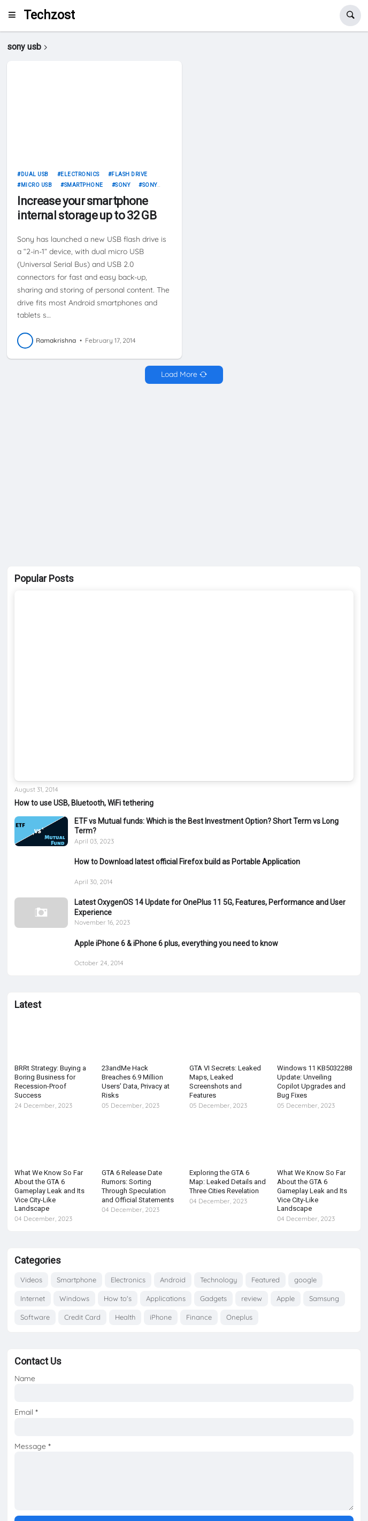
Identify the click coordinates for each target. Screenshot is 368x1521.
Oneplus (239, 1317)
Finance (199, 1317)
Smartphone (83, 185)
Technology (218, 1279)
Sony (122, 185)
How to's (118, 1298)
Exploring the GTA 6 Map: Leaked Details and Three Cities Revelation (227, 1182)
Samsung (324, 1298)
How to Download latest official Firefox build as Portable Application (187, 861)
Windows (74, 1298)
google (305, 1279)
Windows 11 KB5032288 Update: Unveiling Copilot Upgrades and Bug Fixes (314, 1081)
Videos (31, 1279)
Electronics (79, 174)
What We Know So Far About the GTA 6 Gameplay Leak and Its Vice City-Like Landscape (49, 1191)
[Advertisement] (184, 475)
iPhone (161, 1317)
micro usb (36, 185)
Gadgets (213, 1298)
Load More (179, 374)
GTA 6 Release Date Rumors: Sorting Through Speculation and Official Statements (138, 1186)
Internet (32, 1298)
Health (125, 1317)
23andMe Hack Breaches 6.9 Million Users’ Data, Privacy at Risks (136, 1081)
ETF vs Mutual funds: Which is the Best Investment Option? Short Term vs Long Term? (206, 826)
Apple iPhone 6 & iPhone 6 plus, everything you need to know (176, 943)
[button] (15, 15)
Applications (166, 1298)
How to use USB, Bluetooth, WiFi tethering (84, 803)
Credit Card (82, 1317)
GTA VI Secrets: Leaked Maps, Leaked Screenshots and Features (225, 1081)
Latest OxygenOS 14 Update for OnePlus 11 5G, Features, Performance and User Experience (210, 907)
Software (35, 1317)
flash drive (129, 174)
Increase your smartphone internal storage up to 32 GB (86, 208)
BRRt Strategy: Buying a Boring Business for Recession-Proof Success (50, 1081)
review (251, 1298)
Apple (286, 1298)
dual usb (35, 174)
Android (173, 1279)
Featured (265, 1279)
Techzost (49, 15)
